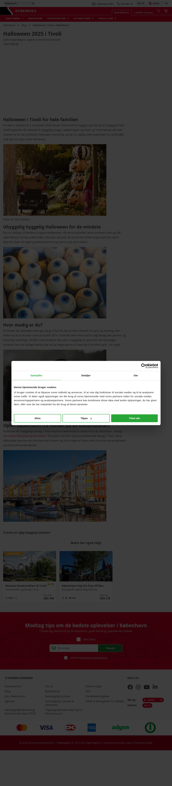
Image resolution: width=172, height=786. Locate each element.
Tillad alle (134, 418)
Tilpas (86, 418)
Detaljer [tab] (86, 375)
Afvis (37, 418)
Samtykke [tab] (36, 375)
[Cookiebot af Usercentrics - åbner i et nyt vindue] (143, 365)
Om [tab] (136, 375)
